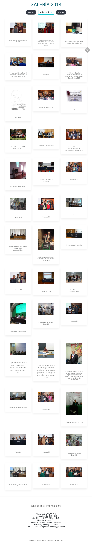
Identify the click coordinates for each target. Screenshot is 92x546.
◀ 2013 (31, 12)
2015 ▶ (61, 12)
